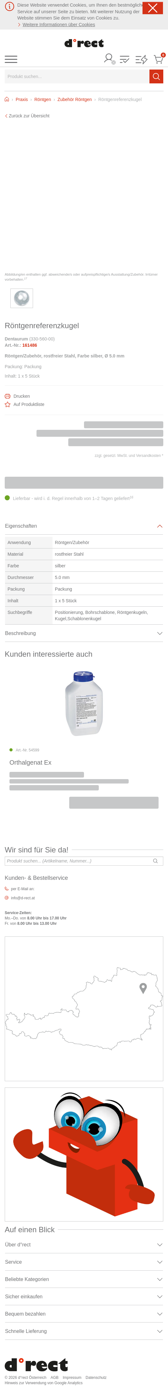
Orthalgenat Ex (30, 762)
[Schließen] (153, 8)
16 (131, 497)
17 (25, 278)
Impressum (72, 1377)
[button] (124, 60)
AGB (55, 1377)
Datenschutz (96, 1377)
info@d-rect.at (23, 898)
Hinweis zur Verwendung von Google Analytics (43, 1383)
